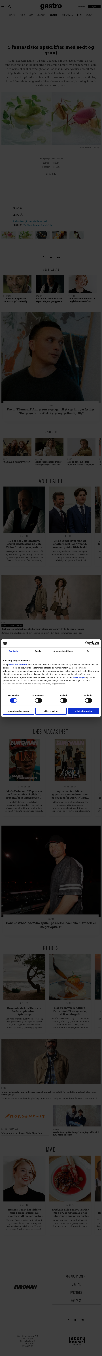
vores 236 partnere (17, 664)
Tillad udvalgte (51, 711)
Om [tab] (88, 651)
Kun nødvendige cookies (19, 711)
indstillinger (79, 677)
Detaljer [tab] (38, 651)
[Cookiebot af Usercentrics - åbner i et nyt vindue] (87, 643)
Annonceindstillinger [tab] (63, 651)
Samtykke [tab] (13, 651)
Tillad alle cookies (83, 711)
